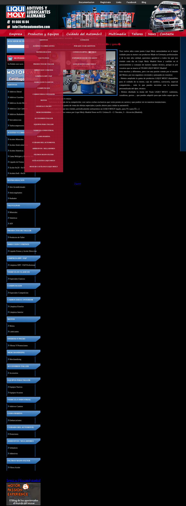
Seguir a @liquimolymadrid (23, 480)
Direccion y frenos (43, 70)
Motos (44, 100)
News (152, 35)
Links (118, 2)
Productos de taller (43, 64)
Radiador (13, 198)
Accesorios (13, 373)
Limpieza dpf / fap (43, 76)
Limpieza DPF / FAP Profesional (22, 265)
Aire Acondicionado (17, 187)
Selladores (14, 448)
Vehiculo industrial (44, 130)
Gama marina (43, 136)
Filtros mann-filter (44, 154)
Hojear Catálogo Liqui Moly (44, 167)
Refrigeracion (43, 52)
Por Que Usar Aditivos (84, 46)
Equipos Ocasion (16, 393)
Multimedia (117, 35)
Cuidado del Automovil (84, 35)
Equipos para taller (44, 124)
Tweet (77, 183)
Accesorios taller (44, 118)
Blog (144, 2)
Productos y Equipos (43, 35)
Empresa (16, 35)
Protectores (14, 434)
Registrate (106, 2)
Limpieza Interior (16, 312)
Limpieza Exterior (17, 306)
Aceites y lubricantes (43, 46)
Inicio (71, 17)
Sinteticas (13, 218)
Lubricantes (14, 332)
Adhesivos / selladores (43, 148)
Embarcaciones (15, 420)
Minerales (13, 212)
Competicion (43, 88)
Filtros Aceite (15, 467)
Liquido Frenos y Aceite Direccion (23, 251)
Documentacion (87, 2)
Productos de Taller (17, 237)
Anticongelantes (15, 193)
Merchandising (43, 112)
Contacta (166, 35)
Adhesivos (13, 453)
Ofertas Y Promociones (19, 345)
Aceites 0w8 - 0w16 (17, 173)
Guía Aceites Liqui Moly (43, 161)
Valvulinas (43, 58)
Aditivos (43, 40)
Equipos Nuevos (16, 387)
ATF (11, 224)
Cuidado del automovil (43, 142)
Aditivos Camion (16, 406)
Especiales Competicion (19, 293)
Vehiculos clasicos (43, 82)
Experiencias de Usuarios (84, 58)
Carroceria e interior (44, 94)
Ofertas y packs (43, 106)
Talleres (137, 35)
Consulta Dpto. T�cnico (84, 52)
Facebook (131, 2)
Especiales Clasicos (17, 279)
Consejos (84, 40)
